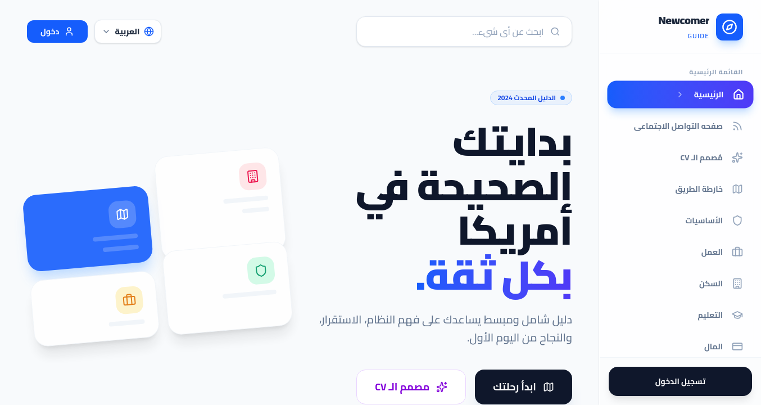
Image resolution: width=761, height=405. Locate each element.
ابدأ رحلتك (523, 386)
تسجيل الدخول (680, 381)
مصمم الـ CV (411, 386)
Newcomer (683, 20)
